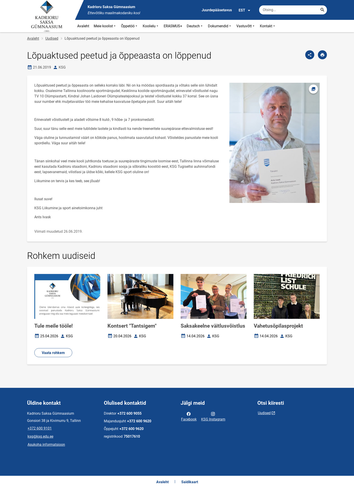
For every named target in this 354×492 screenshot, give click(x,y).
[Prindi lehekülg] (322, 54)
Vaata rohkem (53, 353)
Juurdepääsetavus (217, 10)
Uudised (51, 38)
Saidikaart (189, 482)
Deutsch (195, 26)
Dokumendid (220, 26)
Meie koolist (105, 26)
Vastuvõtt (245, 26)
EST (245, 10)
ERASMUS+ (173, 26)
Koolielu (151, 26)
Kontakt (268, 26)
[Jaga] (309, 54)
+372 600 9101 (40, 428)
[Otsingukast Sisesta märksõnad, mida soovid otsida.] (293, 9)
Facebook (189, 416)
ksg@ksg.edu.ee (40, 436)
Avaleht (83, 26)
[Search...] (322, 10)
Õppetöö (129, 26)
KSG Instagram (213, 416)
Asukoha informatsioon (46, 444)
